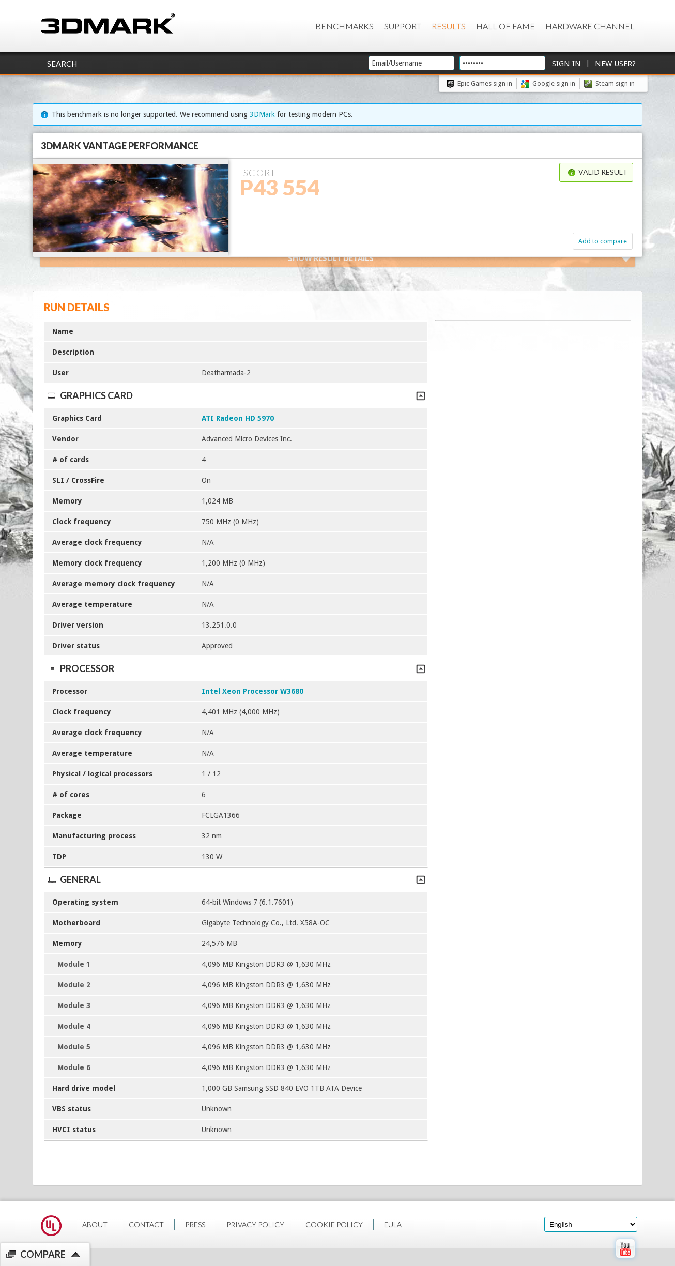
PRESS (195, 1224)
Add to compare (602, 241)
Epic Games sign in (484, 83)
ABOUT (95, 1224)
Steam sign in (615, 83)
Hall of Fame (505, 26)
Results (449, 26)
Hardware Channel (590, 26)
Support (402, 26)
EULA (393, 1224)
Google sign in (553, 83)
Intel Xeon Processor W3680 (252, 691)
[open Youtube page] (625, 1260)
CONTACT (146, 1224)
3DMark (262, 114)
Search (62, 63)
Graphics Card (236, 395)
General (236, 879)
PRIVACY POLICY (255, 1224)
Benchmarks (344, 26)
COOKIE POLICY (334, 1224)
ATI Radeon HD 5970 (238, 418)
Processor (236, 668)
